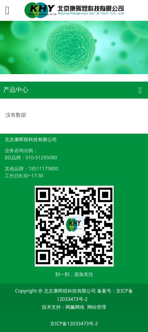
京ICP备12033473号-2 (74, 323)
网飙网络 (75, 307)
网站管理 (96, 307)
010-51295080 (41, 157)
